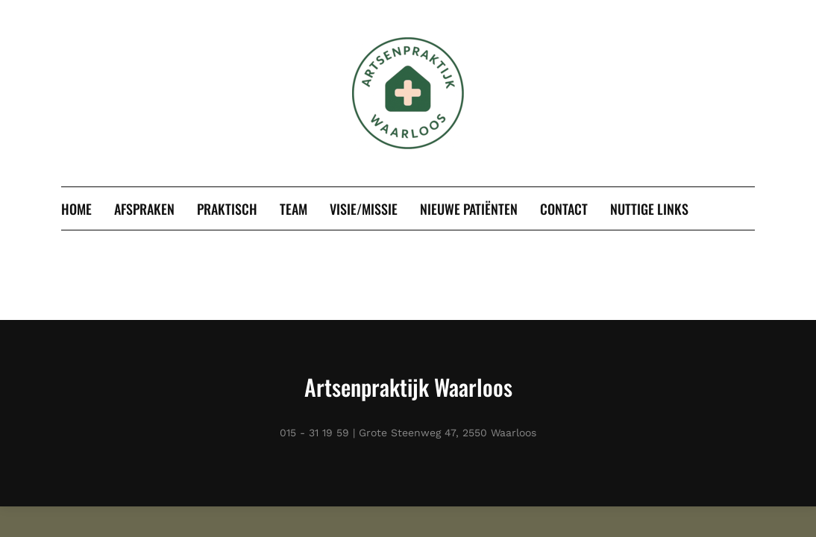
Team (293, 209)
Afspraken (144, 209)
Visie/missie (364, 209)
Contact (564, 209)
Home (76, 209)
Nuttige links (649, 209)
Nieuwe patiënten (469, 209)
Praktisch (227, 209)
